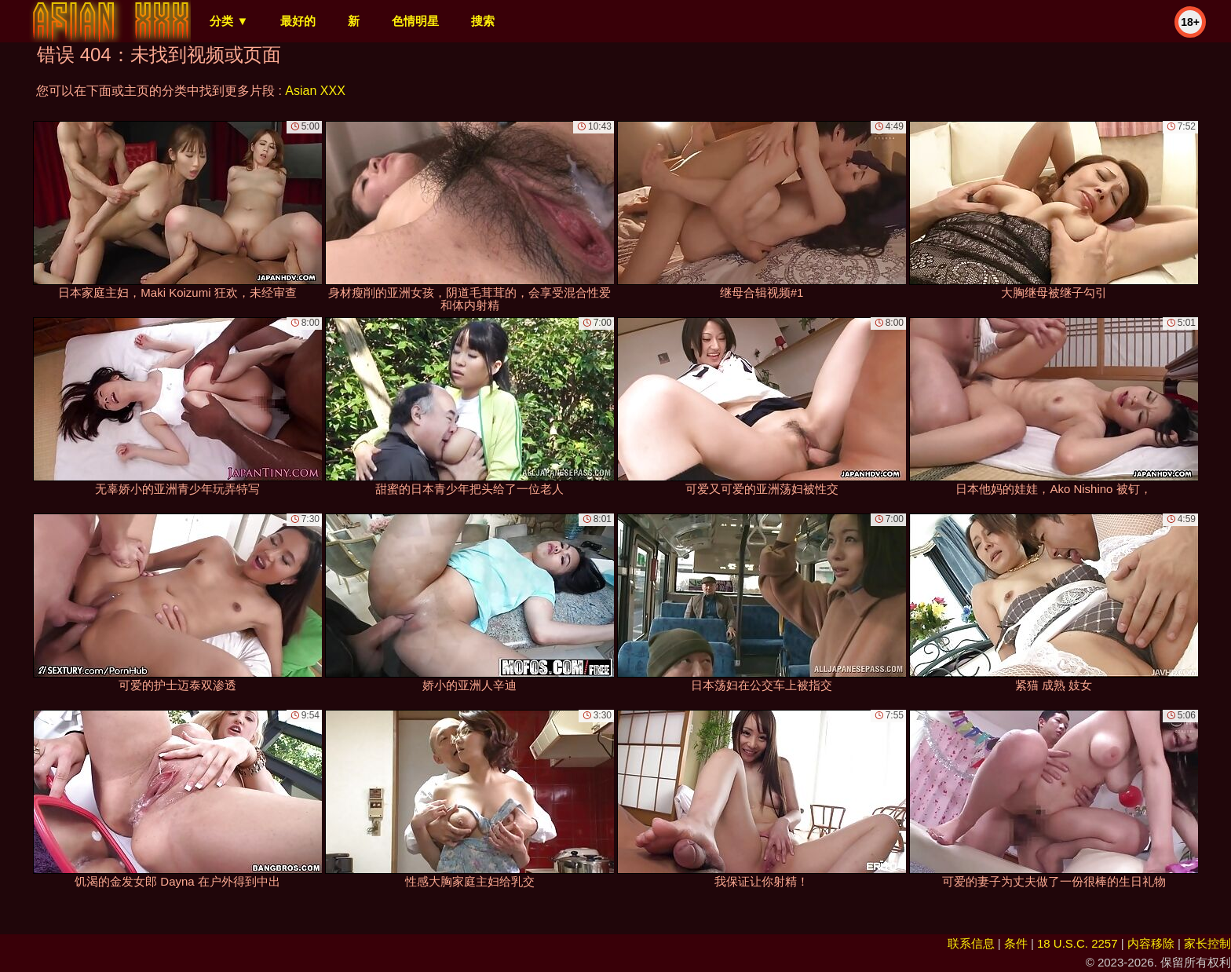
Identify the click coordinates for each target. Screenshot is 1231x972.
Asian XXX (315, 90)
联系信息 (971, 943)
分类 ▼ (229, 20)
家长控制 (1207, 943)
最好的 (298, 20)
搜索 (483, 20)
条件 (1016, 943)
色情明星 (415, 20)
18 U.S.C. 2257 (1077, 943)
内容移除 (1150, 943)
